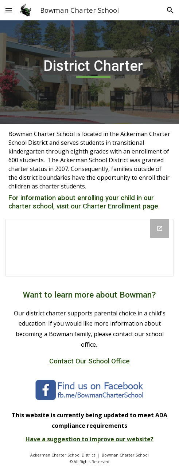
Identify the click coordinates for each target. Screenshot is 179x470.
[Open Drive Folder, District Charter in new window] (159, 228)
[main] (89, 72)
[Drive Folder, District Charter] (89, 247)
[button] (8, 10)
